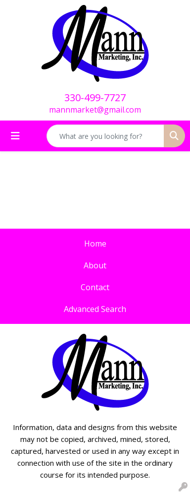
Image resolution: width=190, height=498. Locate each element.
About (95, 265)
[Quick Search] (105, 135)
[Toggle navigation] (15, 136)
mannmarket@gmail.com (95, 109)
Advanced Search (95, 309)
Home (95, 243)
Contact (95, 287)
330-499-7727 (95, 97)
